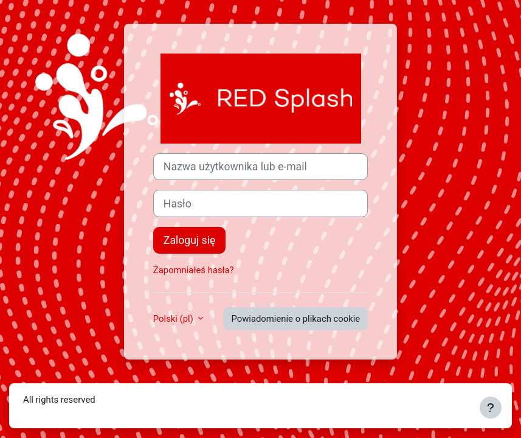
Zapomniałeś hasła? (193, 270)
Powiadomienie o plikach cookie (295, 318)
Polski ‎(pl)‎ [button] (174, 318)
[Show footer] (491, 408)
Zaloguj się (189, 240)
